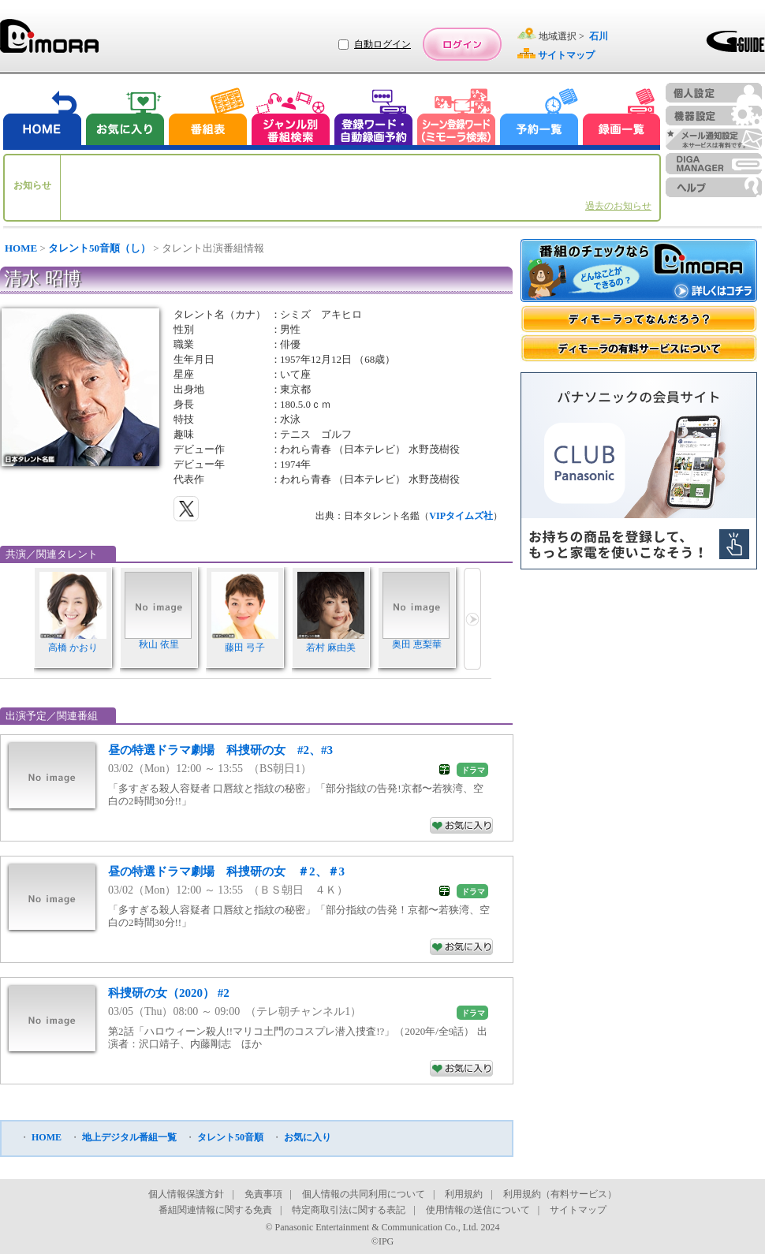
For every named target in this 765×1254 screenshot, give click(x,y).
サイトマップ (578, 1209)
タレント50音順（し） (99, 248)
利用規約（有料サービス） (560, 1194)
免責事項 (263, 1194)
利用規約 (464, 1194)
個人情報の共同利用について (363, 1194)
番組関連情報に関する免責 (215, 1209)
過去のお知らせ (618, 205)
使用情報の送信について (478, 1209)
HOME (21, 248)
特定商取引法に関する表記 (348, 1209)
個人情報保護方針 (186, 1194)
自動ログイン (382, 44)
